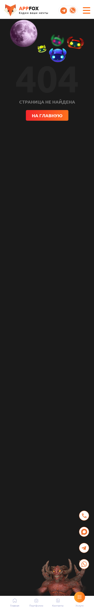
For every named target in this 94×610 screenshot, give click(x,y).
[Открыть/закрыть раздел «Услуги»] (79, 597)
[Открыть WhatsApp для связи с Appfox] (84, 564)
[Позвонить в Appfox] (84, 516)
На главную (47, 115)
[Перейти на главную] (26, 10)
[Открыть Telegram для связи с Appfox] (84, 548)
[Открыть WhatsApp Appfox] (72, 10)
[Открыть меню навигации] (86, 10)
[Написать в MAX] (84, 532)
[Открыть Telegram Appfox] (63, 10)
